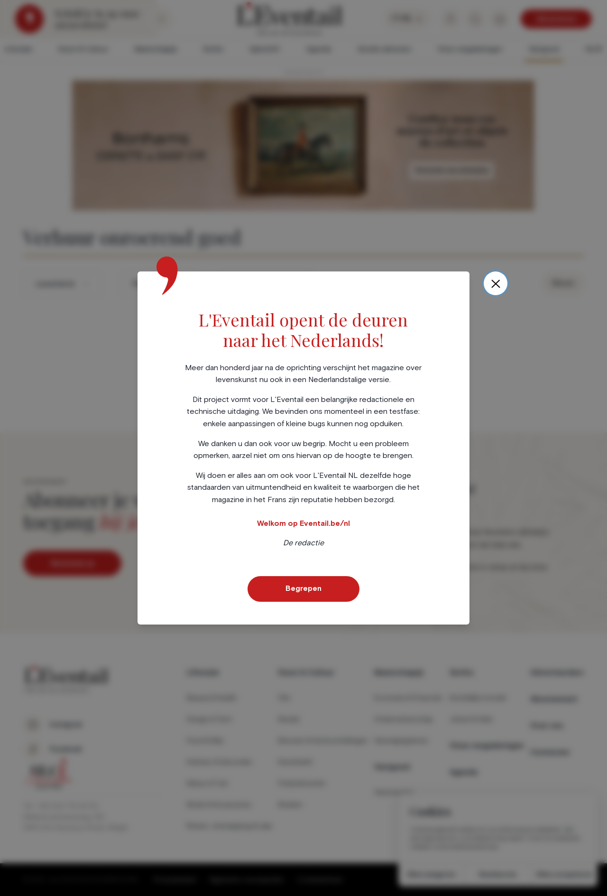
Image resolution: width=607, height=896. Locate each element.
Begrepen (303, 588)
